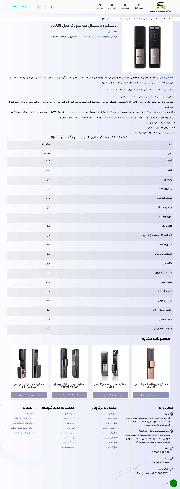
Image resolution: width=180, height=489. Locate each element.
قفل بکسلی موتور (67, 433)
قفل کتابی (70, 428)
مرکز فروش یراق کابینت (23, 433)
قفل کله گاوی (111, 447)
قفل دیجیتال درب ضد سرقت (93, 36)
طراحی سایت (168, 483)
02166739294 (161, 463)
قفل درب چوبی (111, 423)
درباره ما (100, 7)
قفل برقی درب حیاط (109, 433)
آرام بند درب (69, 437)
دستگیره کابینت (68, 442)
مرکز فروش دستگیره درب (22, 423)
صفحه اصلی (138, 7)
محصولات (125, 7)
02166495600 (161, 452)
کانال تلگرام (27, 413)
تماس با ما (112, 7)
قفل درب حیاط (111, 437)
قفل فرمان (70, 423)
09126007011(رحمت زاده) (153, 473)
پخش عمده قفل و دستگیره (21, 428)
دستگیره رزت (112, 442)
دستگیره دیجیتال (165, 77)
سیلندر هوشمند (68, 418)
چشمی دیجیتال (68, 447)
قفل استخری (69, 413)
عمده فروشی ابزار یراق (23, 418)
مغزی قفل (113, 413)
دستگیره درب (111, 418)
